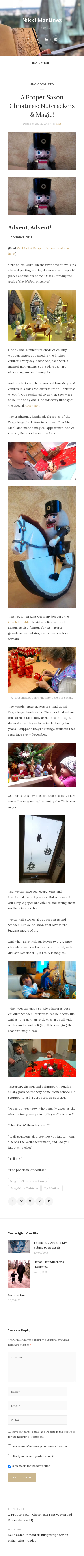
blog (13, 1181)
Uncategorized (42, 84)
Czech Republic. (19, 622)
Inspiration (16, 1295)
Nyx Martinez (52, 1188)
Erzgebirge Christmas (24, 1188)
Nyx (58, 123)
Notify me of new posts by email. (33, 1456)
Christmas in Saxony (34, 1181)
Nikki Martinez (42, 20)
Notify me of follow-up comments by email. (40, 1446)
